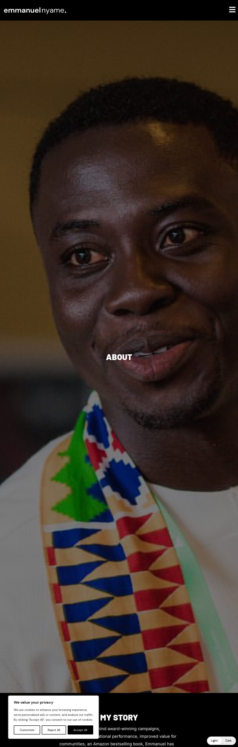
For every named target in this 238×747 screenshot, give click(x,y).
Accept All (80, 730)
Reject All (54, 730)
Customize (27, 730)
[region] (53, 717)
